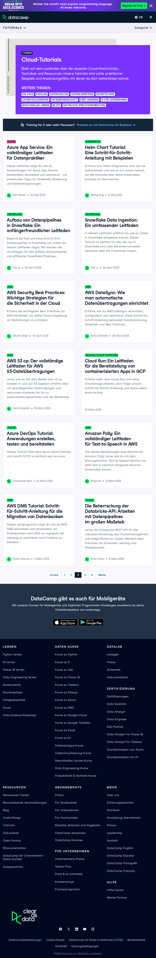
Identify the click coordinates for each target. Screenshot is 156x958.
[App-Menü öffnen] (151, 17)
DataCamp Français (121, 871)
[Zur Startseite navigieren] (16, 17)
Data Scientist (116, 704)
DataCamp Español (120, 855)
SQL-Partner (115, 726)
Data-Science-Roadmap (19, 715)
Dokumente (11, 833)
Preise (111, 662)
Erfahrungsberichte (120, 802)
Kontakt (112, 840)
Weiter (102, 575)
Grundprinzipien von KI (122, 757)
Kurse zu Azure (65, 700)
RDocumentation (14, 848)
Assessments (12, 685)
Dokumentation (117, 677)
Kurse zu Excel (65, 730)
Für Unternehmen (67, 810)
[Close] (151, 6)
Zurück (54, 575)
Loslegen (113, 654)
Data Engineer (117, 719)
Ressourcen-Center (16, 795)
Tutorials (9, 825)
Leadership (114, 833)
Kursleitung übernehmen (123, 817)
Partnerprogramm (67, 889)
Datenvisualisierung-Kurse (73, 753)
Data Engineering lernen (19, 677)
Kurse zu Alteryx (66, 692)
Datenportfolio (13, 867)
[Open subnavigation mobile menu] (14, 27)
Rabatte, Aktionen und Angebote (77, 825)
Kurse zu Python (66, 654)
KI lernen (9, 662)
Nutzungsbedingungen (85, 946)
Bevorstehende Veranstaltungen (25, 802)
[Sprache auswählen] (139, 17)
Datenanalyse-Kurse (69, 745)
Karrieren (113, 810)
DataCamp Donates (69, 840)
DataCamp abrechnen (70, 833)
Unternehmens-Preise (69, 859)
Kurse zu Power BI (67, 677)
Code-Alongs (12, 817)
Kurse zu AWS (64, 707)
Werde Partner (117, 897)
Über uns (113, 795)
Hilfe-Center (115, 890)
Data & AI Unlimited (68, 874)
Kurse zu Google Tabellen (72, 722)
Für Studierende (66, 802)
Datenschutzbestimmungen (25, 939)
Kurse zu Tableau (67, 685)
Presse (111, 825)
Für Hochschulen (66, 817)
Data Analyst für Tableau (124, 742)
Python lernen (12, 654)
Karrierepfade (12, 692)
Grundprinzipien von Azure (125, 749)
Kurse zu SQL (64, 669)
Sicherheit (113, 669)
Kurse (7, 707)
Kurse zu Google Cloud (71, 715)
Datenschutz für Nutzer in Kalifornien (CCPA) (96, 939)
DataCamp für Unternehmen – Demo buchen (24, 857)
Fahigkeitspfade (14, 700)
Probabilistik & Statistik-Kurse (75, 775)
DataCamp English (120, 848)
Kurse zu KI (63, 738)
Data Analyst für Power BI (125, 734)
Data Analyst (116, 711)
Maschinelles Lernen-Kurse (73, 760)
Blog (6, 810)
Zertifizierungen (118, 696)
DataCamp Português (122, 863)
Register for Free (134, 5)
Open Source (12, 840)
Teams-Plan (63, 866)
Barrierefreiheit (136, 939)
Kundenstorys (64, 881)
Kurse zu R (62, 662)
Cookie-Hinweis (55, 939)
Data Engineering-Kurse (71, 768)
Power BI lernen (13, 669)
